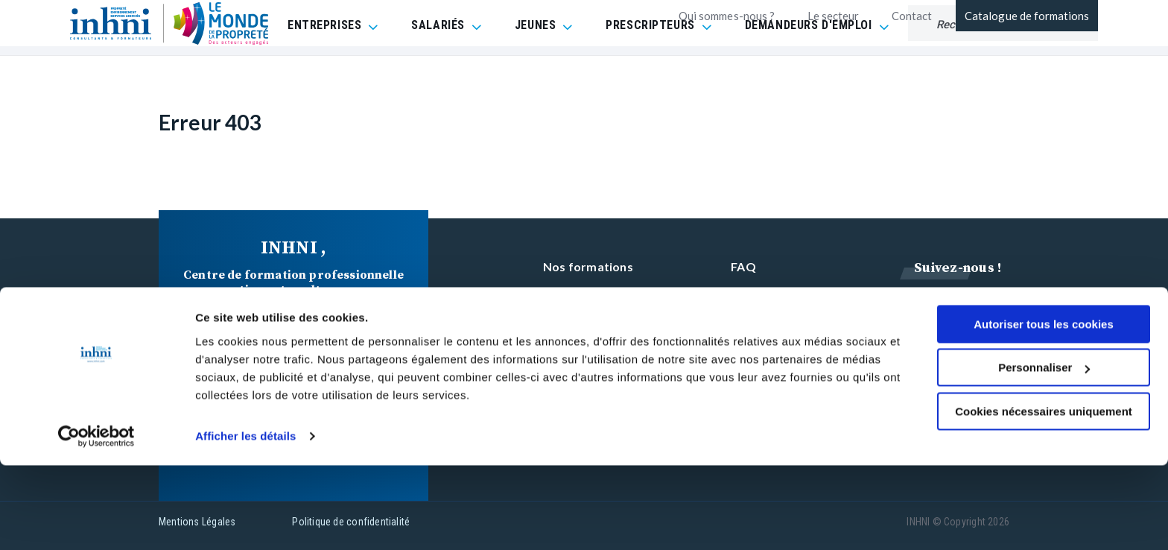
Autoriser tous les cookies (1044, 408)
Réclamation (766, 323)
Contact (912, 15)
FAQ (743, 266)
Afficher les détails (245, 520)
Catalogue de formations (1027, 15)
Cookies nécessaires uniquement (1043, 496)
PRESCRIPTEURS (650, 63)
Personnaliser (1044, 452)
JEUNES (535, 63)
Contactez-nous (589, 295)
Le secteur (833, 15)
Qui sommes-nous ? (727, 15)
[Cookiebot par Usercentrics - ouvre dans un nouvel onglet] (96, 521)
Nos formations (588, 266)
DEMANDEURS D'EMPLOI (808, 63)
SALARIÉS (438, 63)
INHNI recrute (582, 323)
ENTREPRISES (324, 63)
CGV (744, 295)
